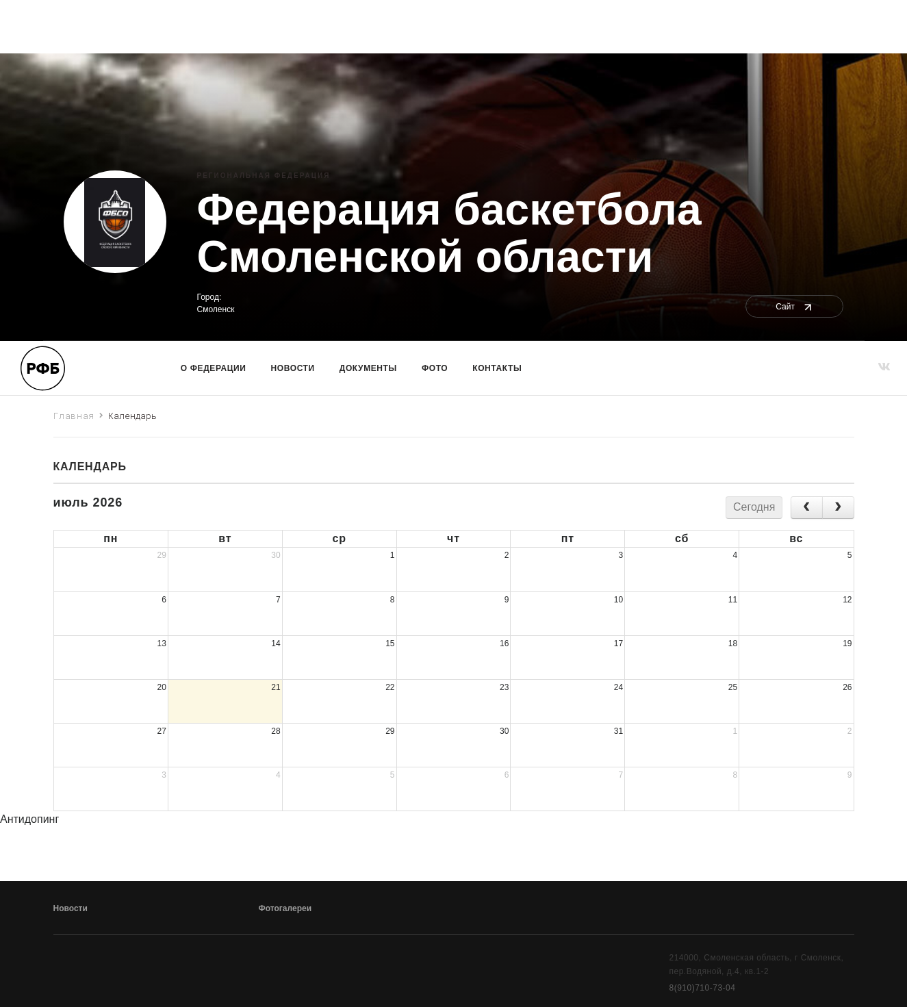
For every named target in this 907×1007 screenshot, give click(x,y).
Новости (293, 368)
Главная (74, 415)
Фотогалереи (285, 908)
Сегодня (754, 507)
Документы (368, 368)
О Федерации (213, 368)
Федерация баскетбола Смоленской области (449, 233)
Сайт (794, 306)
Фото (435, 368)
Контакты (497, 368)
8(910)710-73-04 (702, 988)
